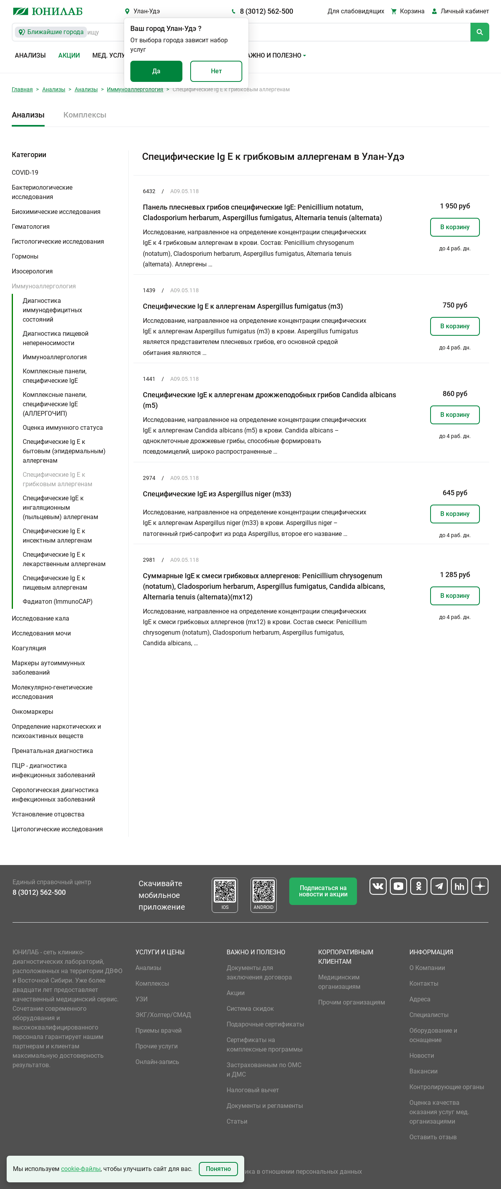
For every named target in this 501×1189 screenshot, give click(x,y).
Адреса (420, 999)
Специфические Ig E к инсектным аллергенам (57, 535)
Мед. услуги (112, 55)
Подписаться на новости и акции (323, 891)
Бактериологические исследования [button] (42, 192)
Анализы (30, 55)
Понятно (218, 1169)
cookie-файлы (81, 1169)
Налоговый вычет (253, 1090)
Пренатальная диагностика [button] (52, 751)
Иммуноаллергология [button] (44, 286)
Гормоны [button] (25, 256)
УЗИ (141, 999)
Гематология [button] (31, 226)
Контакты (423, 983)
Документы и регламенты (265, 1105)
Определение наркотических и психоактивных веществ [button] (56, 731)
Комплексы (84, 114)
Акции (69, 55)
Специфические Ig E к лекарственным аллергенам (64, 559)
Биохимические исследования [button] (56, 211)
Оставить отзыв (433, 1137)
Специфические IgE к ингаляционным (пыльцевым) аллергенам (60, 507)
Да (156, 71)
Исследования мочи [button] (41, 633)
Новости (421, 1055)
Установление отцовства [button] (48, 814)
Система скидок (250, 1008)
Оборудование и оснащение (433, 1035)
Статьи (237, 1121)
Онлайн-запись (157, 1062)
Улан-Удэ (146, 11)
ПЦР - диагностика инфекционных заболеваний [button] (53, 770)
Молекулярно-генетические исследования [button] (52, 692)
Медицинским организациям (339, 982)
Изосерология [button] (32, 271)
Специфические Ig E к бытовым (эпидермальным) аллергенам (64, 451)
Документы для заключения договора (259, 972)
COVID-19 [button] (25, 172)
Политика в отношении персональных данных (294, 1171)
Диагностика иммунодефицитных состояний (52, 310)
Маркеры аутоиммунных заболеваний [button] (48, 667)
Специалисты (429, 1015)
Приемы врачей (158, 1030)
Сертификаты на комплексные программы (265, 1044)
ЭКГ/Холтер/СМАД (163, 1015)
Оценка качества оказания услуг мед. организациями (439, 1112)
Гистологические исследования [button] (58, 241)
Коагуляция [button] (29, 648)
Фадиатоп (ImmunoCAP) (58, 601)
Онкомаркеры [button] (32, 711)
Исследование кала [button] (40, 618)
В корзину (455, 227)
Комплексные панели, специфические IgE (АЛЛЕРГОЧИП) (55, 404)
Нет (216, 71)
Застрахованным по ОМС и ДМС (264, 1069)
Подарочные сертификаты (265, 1024)
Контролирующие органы (446, 1087)
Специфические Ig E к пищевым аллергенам (55, 582)
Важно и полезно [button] (271, 55)
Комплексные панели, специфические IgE (55, 375)
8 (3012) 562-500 (266, 11)
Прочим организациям (351, 1002)
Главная (22, 89)
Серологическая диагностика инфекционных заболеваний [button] (55, 794)
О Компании (427, 968)
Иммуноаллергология (135, 89)
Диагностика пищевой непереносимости (55, 338)
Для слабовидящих (356, 11)
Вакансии (423, 1071)
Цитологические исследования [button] (57, 829)
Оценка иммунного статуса (63, 427)
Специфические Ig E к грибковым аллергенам (57, 479)
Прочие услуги (156, 1046)
